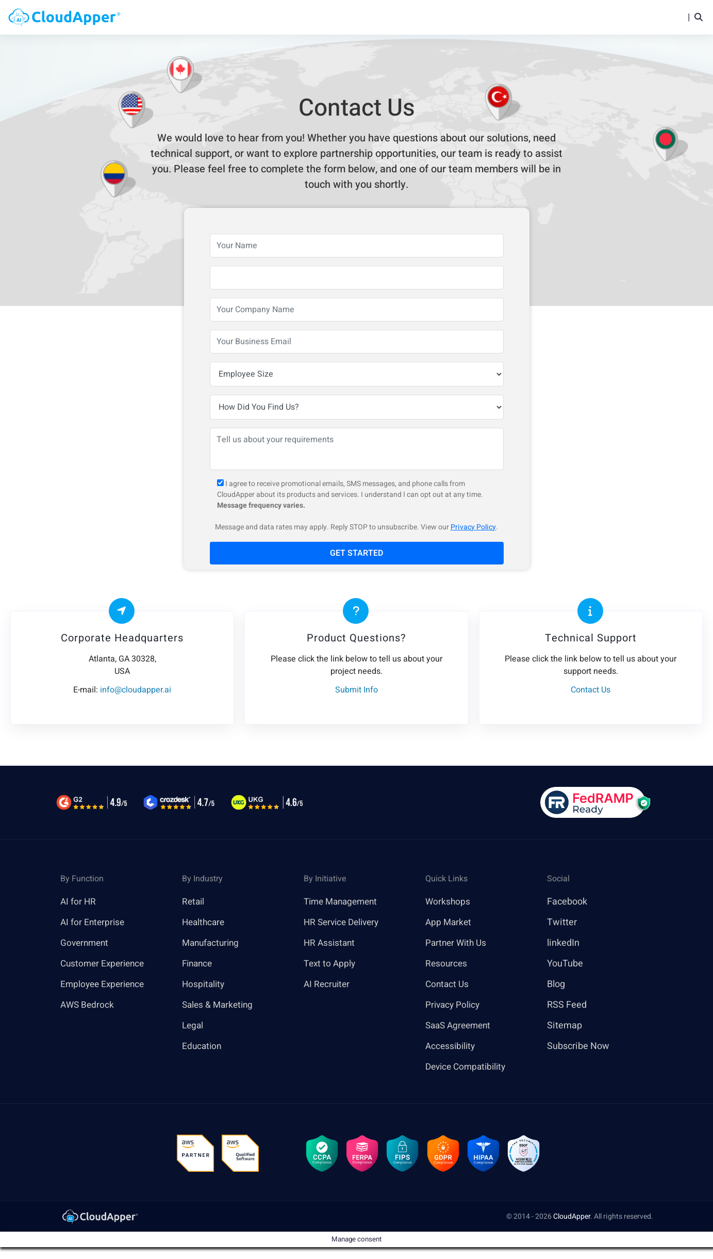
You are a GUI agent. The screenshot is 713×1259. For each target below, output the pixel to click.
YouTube (565, 964)
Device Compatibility (468, 1067)
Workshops (448, 902)
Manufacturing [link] (212, 943)
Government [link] (85, 943)
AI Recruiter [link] (328, 985)
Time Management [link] (343, 902)
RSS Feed (567, 1005)
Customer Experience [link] (104, 964)
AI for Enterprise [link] (93, 923)
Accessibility (451, 1047)
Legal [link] (193, 1026)
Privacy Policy (473, 527)
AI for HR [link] (78, 902)
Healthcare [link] (204, 923)
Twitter (562, 923)
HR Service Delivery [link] (344, 923)
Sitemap (564, 1026)
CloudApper (571, 1219)
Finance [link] (198, 964)
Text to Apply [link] (331, 964)
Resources (485, 17)
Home (267, 17)
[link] (99, 1218)
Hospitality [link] (204, 985)
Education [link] (202, 1047)
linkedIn (563, 943)
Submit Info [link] (356, 690)
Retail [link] (194, 902)
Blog (531, 17)
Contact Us (448, 985)
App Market (449, 923)
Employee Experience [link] (104, 985)
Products (313, 17)
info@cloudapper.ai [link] (135, 690)
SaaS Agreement (460, 1026)
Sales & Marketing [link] (219, 1005)
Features (429, 17)
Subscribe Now (578, 1047)
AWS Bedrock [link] (88, 1005)
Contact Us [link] (590, 690)
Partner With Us (457, 943)
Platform (371, 17)
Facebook (567, 902)
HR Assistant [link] (330, 943)
